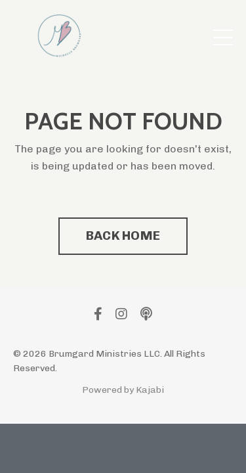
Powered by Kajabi (123, 389)
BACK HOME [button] (123, 235)
